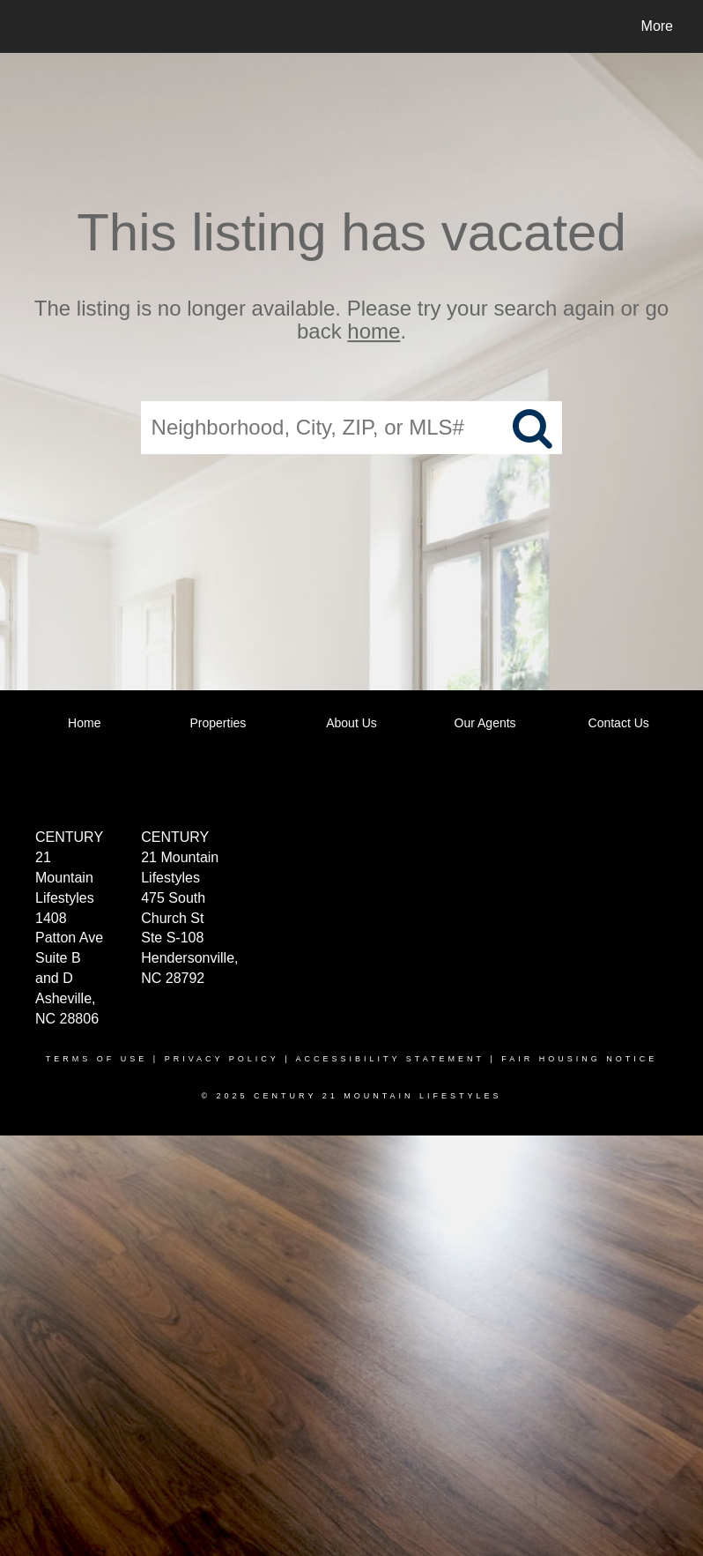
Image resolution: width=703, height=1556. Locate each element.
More (657, 26)
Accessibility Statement (390, 1058)
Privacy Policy (222, 1058)
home (373, 332)
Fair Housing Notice (579, 1058)
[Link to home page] (30, 26)
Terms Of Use (97, 1058)
